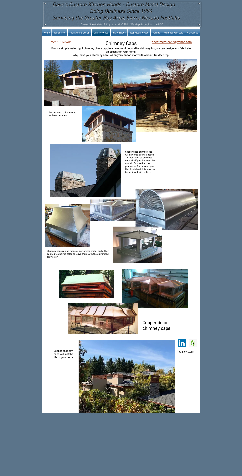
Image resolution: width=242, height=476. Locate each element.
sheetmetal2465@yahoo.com (172, 42)
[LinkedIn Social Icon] (182, 343)
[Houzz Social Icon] (193, 343)
